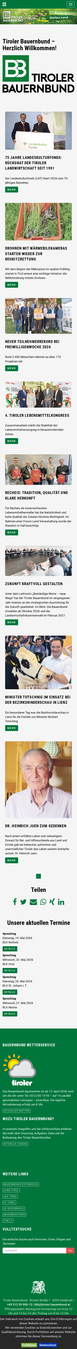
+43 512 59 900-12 (19, 1304)
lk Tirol (9, 1202)
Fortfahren (29, 1345)
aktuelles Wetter (16, 1111)
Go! (70, 1250)
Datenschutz (48, 1345)
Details (9, 949)
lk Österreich (14, 1208)
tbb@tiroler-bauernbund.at (52, 1304)
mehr (11, 189)
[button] (6, 16)
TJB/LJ (8, 1220)
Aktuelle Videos (15, 1144)
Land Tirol (11, 1190)
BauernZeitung (14, 1214)
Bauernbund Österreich (21, 1184)
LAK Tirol (10, 1196)
